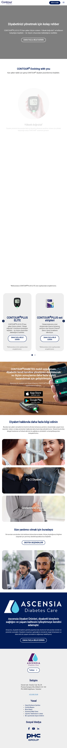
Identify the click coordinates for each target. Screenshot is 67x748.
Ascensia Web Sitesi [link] (31, 711)
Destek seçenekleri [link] (33, 542)
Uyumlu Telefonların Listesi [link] (34, 713)
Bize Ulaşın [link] (28, 709)
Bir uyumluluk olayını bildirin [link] (34, 716)
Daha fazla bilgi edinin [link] (33, 40)
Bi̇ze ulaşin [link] (54, 2)
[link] (7, 2)
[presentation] (3, 321)
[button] (32, 355)
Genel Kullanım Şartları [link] (32, 705)
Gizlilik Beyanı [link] (29, 707)
